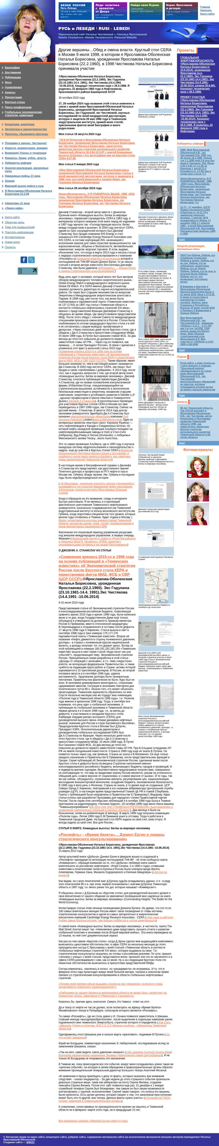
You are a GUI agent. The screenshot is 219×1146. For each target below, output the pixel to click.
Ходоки (181, 356)
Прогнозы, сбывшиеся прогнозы (26, 134)
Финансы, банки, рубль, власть (25, 158)
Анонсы (182, 402)
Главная (205, 7)
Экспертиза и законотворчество (26, 129)
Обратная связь (14, 222)
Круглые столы (15, 102)
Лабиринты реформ (190, 143)
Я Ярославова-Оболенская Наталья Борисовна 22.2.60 (28, 192)
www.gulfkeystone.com (106, 419)
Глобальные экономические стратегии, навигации (23, 114)
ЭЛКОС (30, 1142)
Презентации (13, 97)
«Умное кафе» (14, 208)
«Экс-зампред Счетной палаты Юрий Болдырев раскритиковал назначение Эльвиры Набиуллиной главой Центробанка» (115, 1054)
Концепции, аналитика (20, 124)
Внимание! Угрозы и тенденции (25, 153)
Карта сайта (12, 217)
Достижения (13, 72)
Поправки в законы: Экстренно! (26, 143)
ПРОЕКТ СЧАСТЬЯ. (197, 114)
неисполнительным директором (91, 416)
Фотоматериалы (198, 450)
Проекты (185, 50)
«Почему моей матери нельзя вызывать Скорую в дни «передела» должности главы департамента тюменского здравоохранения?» (111, 985)
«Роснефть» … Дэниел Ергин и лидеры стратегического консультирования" (97, 269)
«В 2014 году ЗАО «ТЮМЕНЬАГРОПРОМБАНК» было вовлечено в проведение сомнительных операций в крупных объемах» (116, 808)
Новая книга (12, 242)
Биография (12, 67)
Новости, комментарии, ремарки (26, 148)
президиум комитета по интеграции (99, 258)
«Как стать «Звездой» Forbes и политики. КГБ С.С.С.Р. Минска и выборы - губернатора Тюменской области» (115, 1025)
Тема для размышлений (20, 227)
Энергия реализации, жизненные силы (191, 248)
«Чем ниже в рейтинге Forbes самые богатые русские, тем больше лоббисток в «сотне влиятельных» (116, 919)
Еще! (182, 239)
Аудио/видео (13, 87)
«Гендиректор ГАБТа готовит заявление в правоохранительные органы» (114, 1099)
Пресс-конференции (18, 107)
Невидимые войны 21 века (22, 176)
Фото (8, 82)
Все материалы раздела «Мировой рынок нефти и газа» (93, 1120)
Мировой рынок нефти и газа (24, 186)
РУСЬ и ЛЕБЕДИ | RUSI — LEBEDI (94, 29)
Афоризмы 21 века (17, 203)
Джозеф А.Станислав (81, 401)
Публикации (13, 77)
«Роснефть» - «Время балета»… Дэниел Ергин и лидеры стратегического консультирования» (112, 837)
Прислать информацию (19, 232)
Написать (206, 10)
